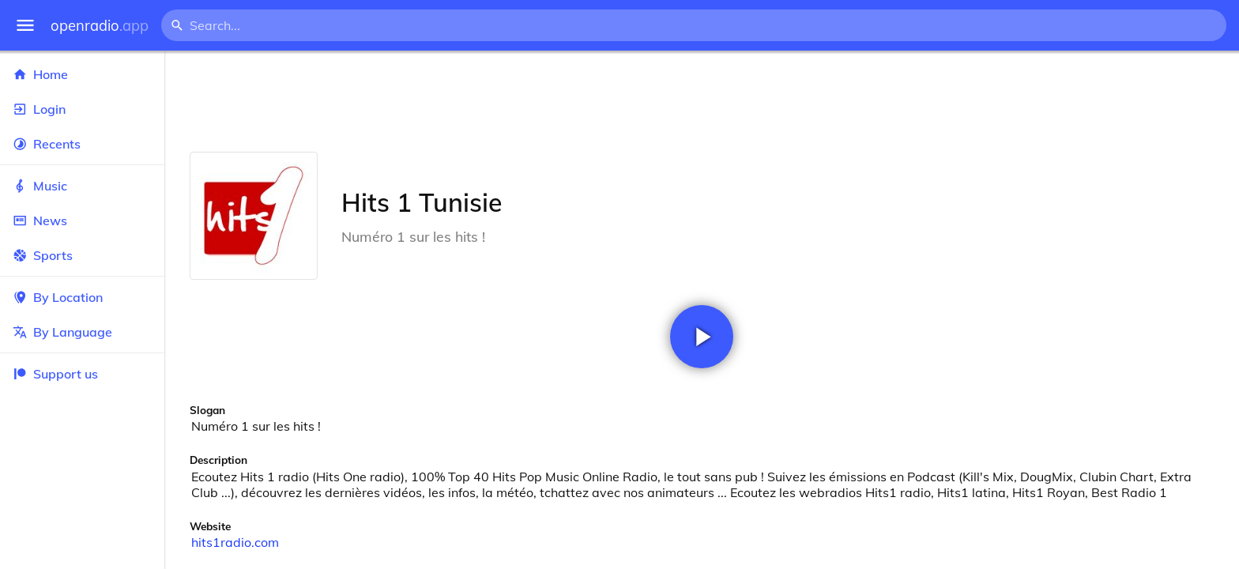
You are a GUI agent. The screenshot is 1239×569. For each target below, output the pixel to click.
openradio (100, 26)
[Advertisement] (702, 101)
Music (82, 185)
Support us (55, 374)
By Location (82, 297)
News (82, 220)
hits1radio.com (235, 542)
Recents (82, 143)
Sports (82, 255)
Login (82, 109)
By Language (82, 332)
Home (82, 74)
